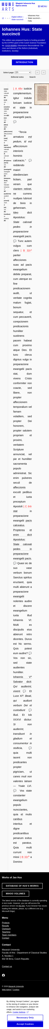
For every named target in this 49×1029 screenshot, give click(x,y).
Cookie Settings (20, 1015)
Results (5, 926)
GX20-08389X (11, 45)
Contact (5, 938)
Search (33, 77)
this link (22, 906)
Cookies (16, 990)
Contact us (7, 966)
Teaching (6, 932)
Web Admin (6, 990)
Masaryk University (16, 986)
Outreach (6, 929)
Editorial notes (17, 77)
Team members (9, 935)
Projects (6, 923)
